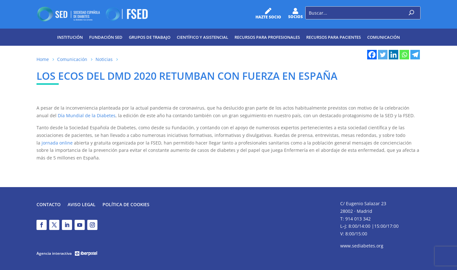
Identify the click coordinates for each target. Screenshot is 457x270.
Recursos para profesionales (267, 37)
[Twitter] (382, 54)
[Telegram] (415, 54)
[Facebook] (372, 54)
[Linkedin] (393, 54)
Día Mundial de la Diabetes (87, 115)
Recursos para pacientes (333, 37)
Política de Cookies (126, 204)
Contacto (48, 204)
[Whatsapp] (404, 54)
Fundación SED (106, 37)
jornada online (57, 143)
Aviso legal (82, 204)
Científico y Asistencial (202, 37)
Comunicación (383, 37)
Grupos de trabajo (149, 37)
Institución (70, 37)
